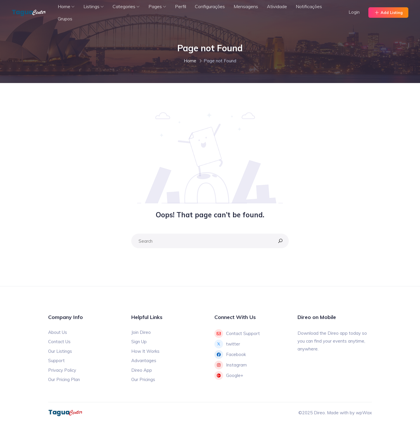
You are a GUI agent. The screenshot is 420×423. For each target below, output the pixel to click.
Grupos (65, 19)
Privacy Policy (62, 370)
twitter (227, 344)
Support (56, 360)
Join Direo (141, 332)
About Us (57, 332)
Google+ (228, 375)
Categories (124, 6)
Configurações (210, 6)
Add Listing (388, 12)
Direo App (141, 370)
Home (64, 6)
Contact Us (59, 341)
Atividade (277, 6)
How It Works (145, 351)
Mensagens (246, 6)
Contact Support (237, 333)
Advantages (143, 360)
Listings (91, 6)
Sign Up (139, 341)
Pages (155, 6)
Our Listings (60, 351)
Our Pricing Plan (64, 379)
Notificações (309, 6)
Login (354, 12)
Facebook (230, 354)
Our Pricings (143, 379)
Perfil (180, 6)
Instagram (230, 365)
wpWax (364, 412)
